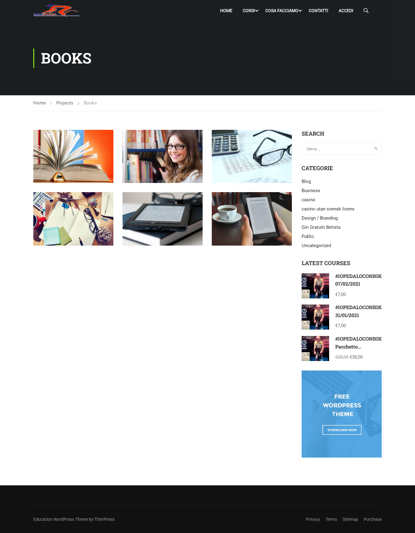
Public (308, 236)
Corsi (249, 10)
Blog (306, 181)
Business (311, 191)
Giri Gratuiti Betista (321, 227)
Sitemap (350, 519)
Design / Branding (320, 218)
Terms (331, 519)
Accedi (346, 10)
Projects (64, 103)
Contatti (318, 10)
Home (226, 10)
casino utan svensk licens (328, 209)
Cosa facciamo (281, 10)
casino (308, 200)
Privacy (313, 519)
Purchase (373, 519)
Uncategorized (316, 246)
